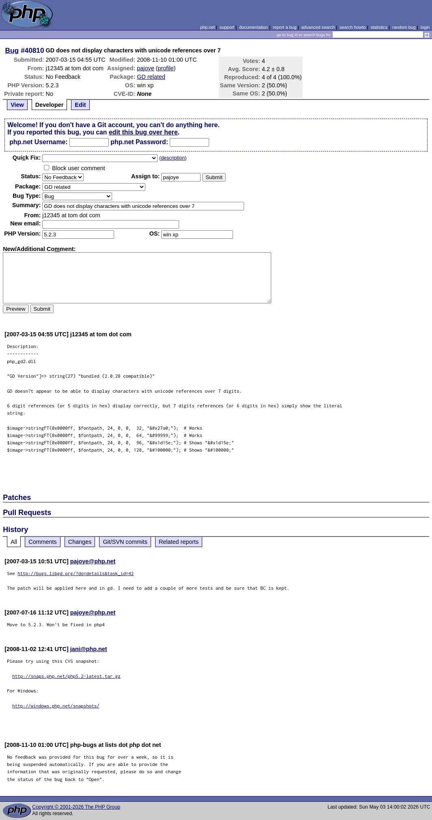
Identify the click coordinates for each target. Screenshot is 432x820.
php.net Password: (139, 141)
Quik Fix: (27, 157)
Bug (12, 50)
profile (166, 68)
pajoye (145, 68)
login (425, 27)
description (173, 158)
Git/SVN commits (125, 542)
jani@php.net (88, 649)
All (14, 542)
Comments (42, 542)
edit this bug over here (143, 132)
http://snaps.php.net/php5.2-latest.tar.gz (66, 676)
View (17, 105)
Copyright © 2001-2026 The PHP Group (76, 807)
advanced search (318, 27)
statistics (379, 27)
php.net (207, 27)
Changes (80, 542)
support (227, 27)
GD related (151, 77)
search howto (352, 27)
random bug (404, 27)
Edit (80, 105)
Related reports (179, 542)
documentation (253, 27)
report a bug (284, 27)
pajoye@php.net (93, 561)
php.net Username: (38, 141)
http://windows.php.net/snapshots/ (55, 705)
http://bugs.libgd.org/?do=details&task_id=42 (75, 573)
